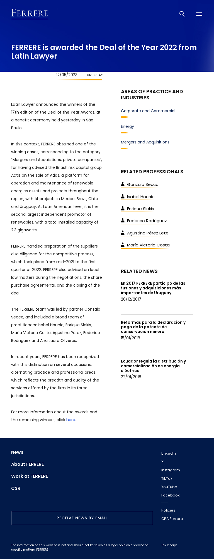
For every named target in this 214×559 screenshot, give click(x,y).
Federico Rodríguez (144, 221)
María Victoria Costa (145, 245)
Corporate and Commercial (148, 111)
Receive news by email (82, 518)
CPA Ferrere (172, 518)
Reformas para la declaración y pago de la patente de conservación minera (153, 327)
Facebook (170, 495)
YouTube (169, 487)
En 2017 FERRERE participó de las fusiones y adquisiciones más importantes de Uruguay (153, 288)
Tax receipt (169, 545)
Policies (168, 510)
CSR (15, 488)
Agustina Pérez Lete (145, 233)
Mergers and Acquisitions (145, 142)
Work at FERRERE (29, 476)
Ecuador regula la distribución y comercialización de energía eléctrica (153, 365)
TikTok (166, 478)
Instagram (170, 470)
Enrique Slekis (137, 209)
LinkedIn (168, 453)
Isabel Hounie (138, 197)
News (17, 452)
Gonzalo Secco (140, 184)
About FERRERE (27, 464)
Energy (127, 126)
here (70, 420)
